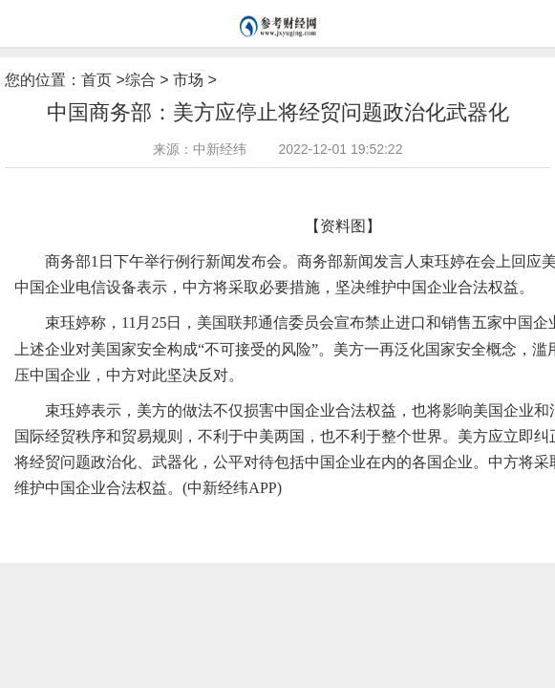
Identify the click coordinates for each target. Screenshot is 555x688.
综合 (140, 80)
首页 (96, 80)
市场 (188, 80)
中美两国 (263, 519)
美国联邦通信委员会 (185, 519)
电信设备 (107, 519)
